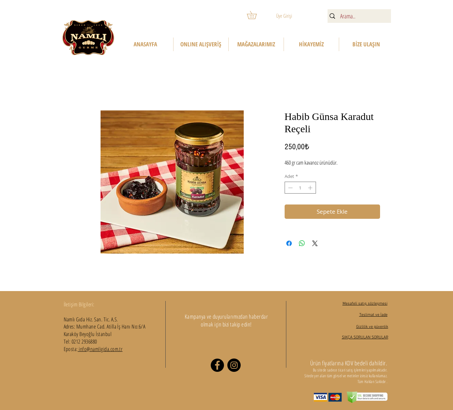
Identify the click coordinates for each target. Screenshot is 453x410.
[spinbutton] (300, 188)
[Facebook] (217, 365)
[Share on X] (315, 243)
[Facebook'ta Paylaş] (289, 243)
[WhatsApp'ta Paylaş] (302, 243)
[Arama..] (358, 16)
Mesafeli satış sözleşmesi (365, 303)
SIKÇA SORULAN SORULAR (365, 337)
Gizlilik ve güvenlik (372, 326)
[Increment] (311, 188)
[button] (256, 15)
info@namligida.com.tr (100, 349)
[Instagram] (234, 365)
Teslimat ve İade (373, 315)
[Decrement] (290, 188)
